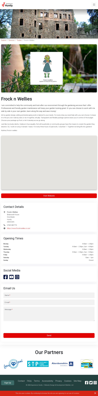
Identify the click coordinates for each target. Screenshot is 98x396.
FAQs (29, 381)
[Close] (95, 393)
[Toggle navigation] (94, 5)
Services (12, 40)
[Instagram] (95, 383)
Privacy (58, 381)
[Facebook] (86, 383)
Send (49, 335)
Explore (3, 40)
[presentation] (49, 327)
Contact (21, 381)
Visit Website (49, 196)
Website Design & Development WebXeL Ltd (58, 385)
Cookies (67, 381)
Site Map (77, 381)
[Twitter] (91, 383)
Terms (37, 381)
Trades (19, 40)
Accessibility (47, 381)
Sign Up (7, 383)
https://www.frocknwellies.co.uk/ (18, 228)
